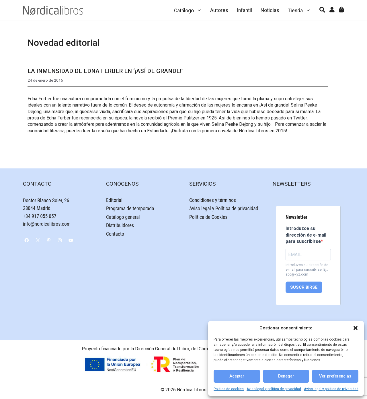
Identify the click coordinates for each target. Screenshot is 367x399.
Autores (219, 10)
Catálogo (190, 10)
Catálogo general (123, 217)
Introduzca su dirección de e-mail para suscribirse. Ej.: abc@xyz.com (307, 270)
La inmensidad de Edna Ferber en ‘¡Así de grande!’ (105, 71)
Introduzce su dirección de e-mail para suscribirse (306, 235)
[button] (355, 328)
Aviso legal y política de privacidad (274, 389)
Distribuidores (120, 225)
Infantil (244, 10)
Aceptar (236, 376)
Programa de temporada (130, 208)
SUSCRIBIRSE (304, 287)
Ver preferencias (335, 376)
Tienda (301, 10)
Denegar (286, 376)
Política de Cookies (208, 217)
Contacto (115, 234)
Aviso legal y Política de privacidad (223, 208)
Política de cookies (229, 389)
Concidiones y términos (212, 200)
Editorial (114, 200)
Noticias (270, 10)
